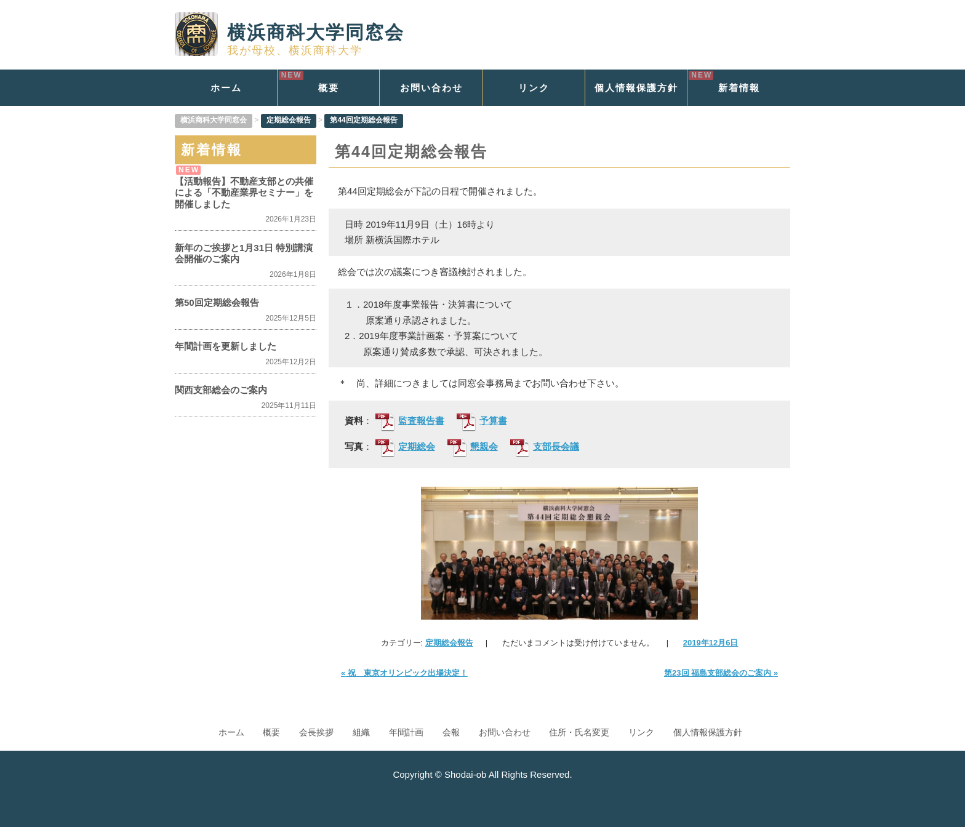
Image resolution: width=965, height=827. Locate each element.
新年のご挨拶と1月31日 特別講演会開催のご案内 (244, 253)
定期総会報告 (449, 642)
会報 (451, 732)
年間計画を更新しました (225, 346)
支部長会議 (544, 447)
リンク (534, 87)
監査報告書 (409, 421)
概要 (328, 87)
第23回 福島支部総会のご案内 (721, 672)
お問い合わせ (431, 87)
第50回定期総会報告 (217, 302)
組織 (361, 732)
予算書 (482, 421)
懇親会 (472, 447)
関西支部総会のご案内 (221, 390)
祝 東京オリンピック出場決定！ (404, 672)
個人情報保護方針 (636, 87)
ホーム (226, 87)
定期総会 (405, 447)
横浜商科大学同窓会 (289, 32)
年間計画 (406, 732)
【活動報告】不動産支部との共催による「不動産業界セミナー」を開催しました (244, 192)
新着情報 (739, 87)
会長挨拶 (316, 732)
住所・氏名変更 (579, 732)
